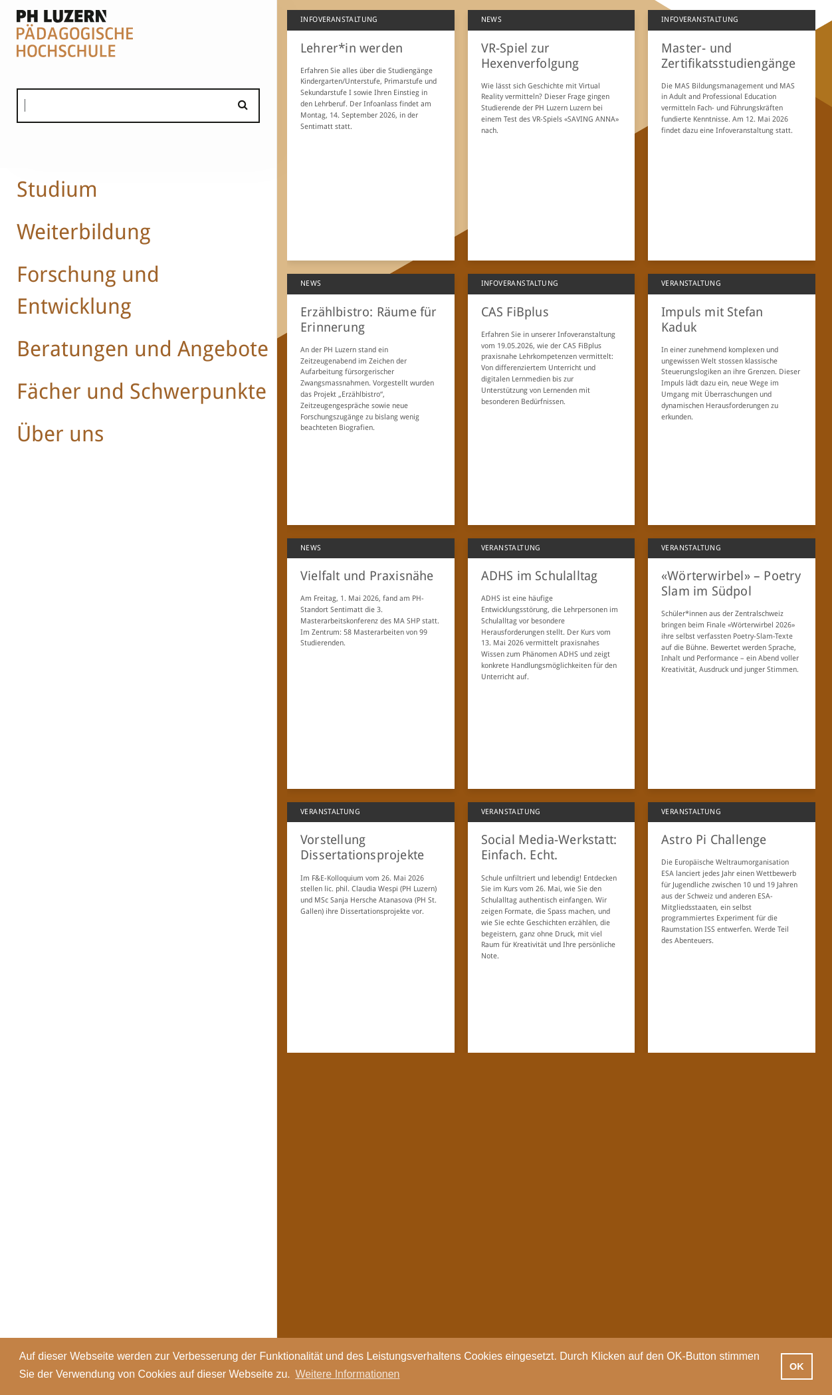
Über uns (60, 434)
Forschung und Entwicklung (88, 290)
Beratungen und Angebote (142, 349)
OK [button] (796, 1366)
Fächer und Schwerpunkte (141, 391)
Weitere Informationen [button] (347, 1374)
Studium (57, 189)
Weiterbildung (84, 232)
